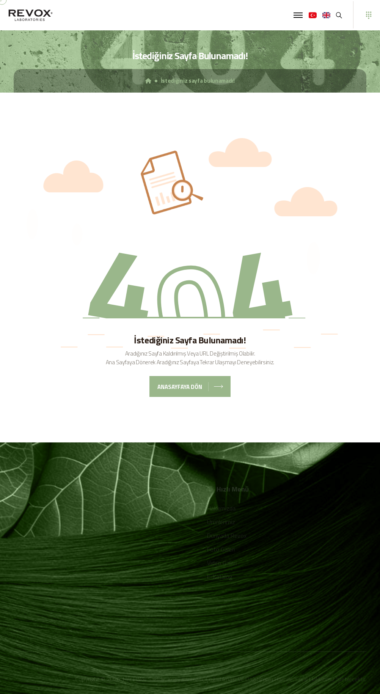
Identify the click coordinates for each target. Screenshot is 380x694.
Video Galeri (222, 563)
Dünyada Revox (227, 536)
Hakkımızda (221, 508)
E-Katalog (219, 577)
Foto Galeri (221, 549)
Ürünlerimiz (221, 522)
